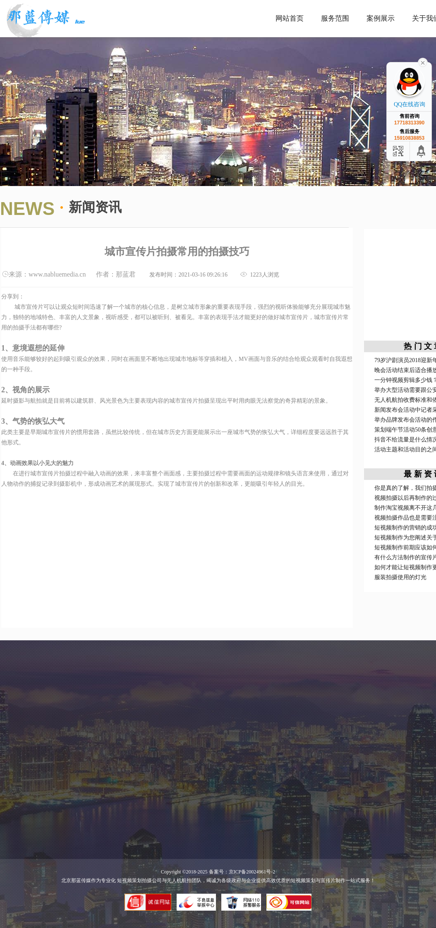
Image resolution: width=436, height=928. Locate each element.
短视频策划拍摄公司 (139, 880)
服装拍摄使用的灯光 (400, 577)
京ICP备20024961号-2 (252, 872)
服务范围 (335, 18)
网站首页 (289, 18)
